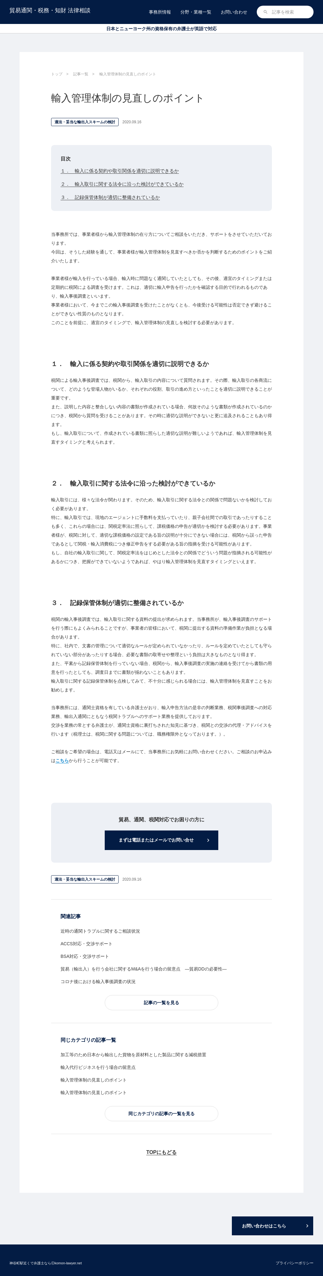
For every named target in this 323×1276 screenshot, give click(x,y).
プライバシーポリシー (295, 1263)
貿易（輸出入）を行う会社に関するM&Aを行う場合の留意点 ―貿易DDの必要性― (144, 969)
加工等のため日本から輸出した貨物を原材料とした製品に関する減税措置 (133, 1055)
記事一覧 (80, 74)
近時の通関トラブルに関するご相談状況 (100, 932)
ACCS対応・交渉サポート (87, 944)
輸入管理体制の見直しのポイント (94, 1081)
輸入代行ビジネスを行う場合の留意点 (98, 1068)
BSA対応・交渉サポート (85, 957)
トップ (56, 74)
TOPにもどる (161, 1153)
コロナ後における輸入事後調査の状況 (98, 982)
